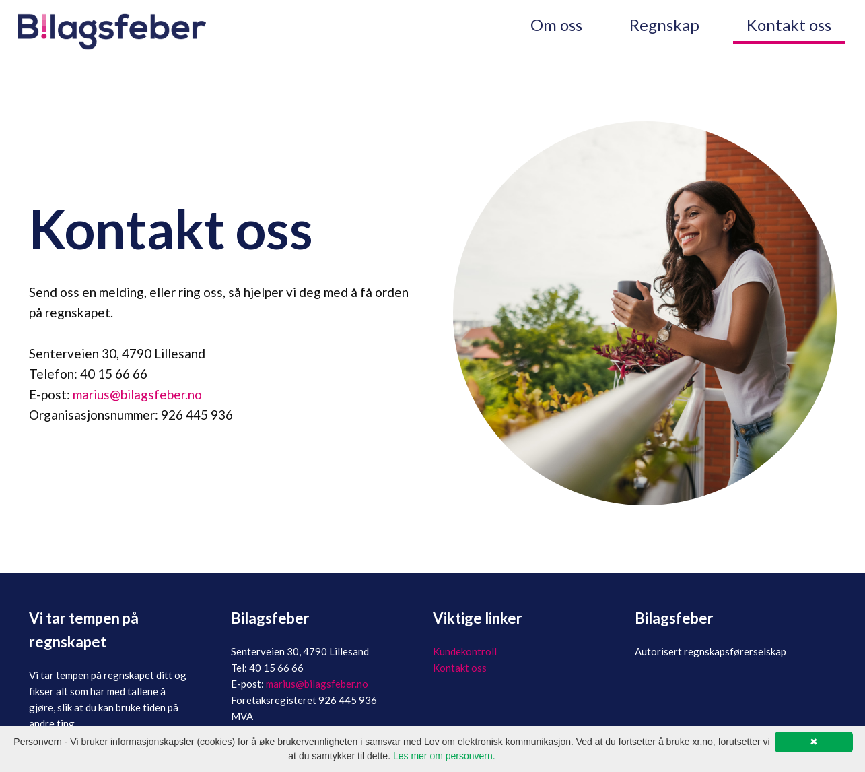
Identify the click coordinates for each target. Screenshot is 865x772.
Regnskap (664, 24)
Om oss (556, 24)
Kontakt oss (789, 24)
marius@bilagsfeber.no (137, 394)
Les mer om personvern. (444, 755)
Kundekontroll (465, 651)
